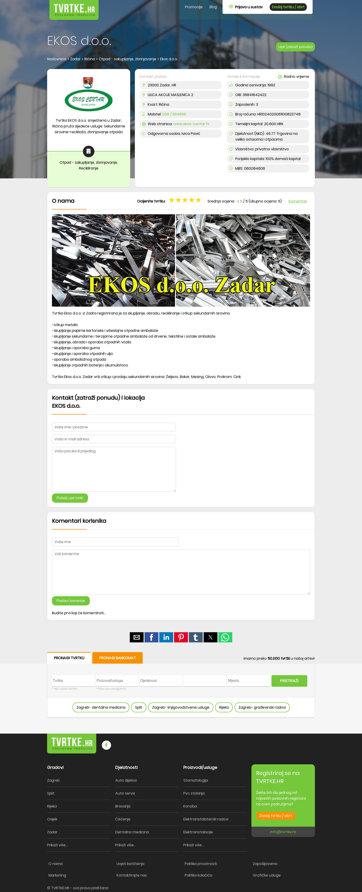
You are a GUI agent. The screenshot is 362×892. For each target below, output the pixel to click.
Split (138, 707)
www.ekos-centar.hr (191, 124)
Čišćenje (122, 819)
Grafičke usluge (267, 875)
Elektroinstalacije (198, 832)
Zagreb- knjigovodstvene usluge (180, 707)
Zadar (52, 832)
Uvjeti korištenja (130, 863)
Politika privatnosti (201, 863)
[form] (181, 685)
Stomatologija (195, 780)
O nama (55, 863)
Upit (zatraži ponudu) (295, 47)
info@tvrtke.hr (283, 832)
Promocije (193, 7)
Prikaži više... (57, 845)
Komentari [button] (298, 201)
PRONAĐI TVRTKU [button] (69, 658)
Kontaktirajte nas (132, 875)
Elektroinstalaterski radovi (205, 819)
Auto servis (125, 793)
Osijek (52, 819)
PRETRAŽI (289, 681)
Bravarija (122, 806)
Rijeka (224, 707)
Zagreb (53, 780)
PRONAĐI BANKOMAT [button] (117, 658)
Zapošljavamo (265, 863)
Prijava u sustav (245, 7)
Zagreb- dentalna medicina (100, 707)
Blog (213, 7)
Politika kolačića (198, 875)
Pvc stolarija (194, 793)
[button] (137, 637)
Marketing (57, 875)
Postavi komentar (71, 601)
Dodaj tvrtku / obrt (288, 7)
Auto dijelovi (126, 780)
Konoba (190, 806)
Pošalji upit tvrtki (70, 498)
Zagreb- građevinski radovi (262, 707)
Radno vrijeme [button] (293, 76)
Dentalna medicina (132, 832)
